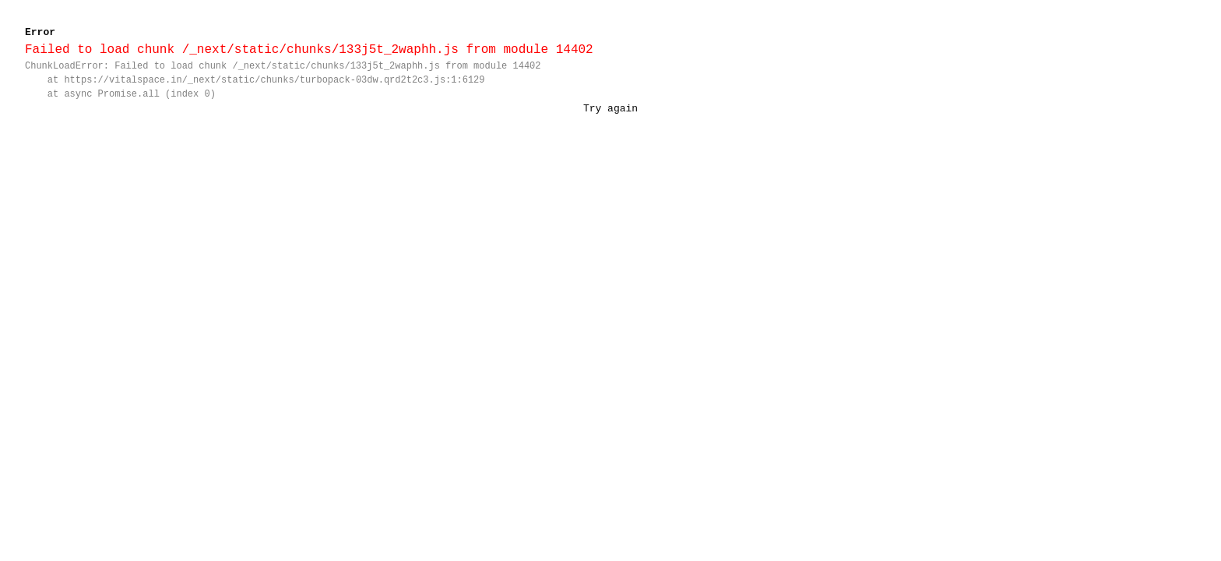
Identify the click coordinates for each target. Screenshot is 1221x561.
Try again (610, 108)
